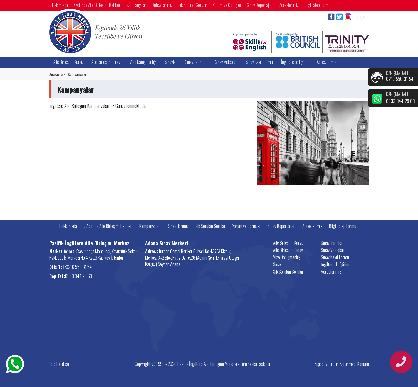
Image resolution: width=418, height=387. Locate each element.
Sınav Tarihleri (196, 62)
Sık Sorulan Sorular (192, 5)
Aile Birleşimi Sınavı (106, 62)
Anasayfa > (57, 74)
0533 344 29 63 (400, 101)
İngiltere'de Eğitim (294, 62)
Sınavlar (171, 62)
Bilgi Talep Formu (317, 5)
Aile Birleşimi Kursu (68, 62)
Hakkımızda (59, 5)
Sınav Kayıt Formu (259, 62)
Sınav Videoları (226, 62)
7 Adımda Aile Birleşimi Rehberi (97, 5)
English (362, 16)
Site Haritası (59, 364)
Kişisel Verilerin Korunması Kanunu (342, 364)
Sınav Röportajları (260, 5)
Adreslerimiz (289, 5)
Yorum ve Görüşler (227, 5)
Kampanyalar (136, 5)
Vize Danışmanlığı (143, 62)
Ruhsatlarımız (162, 5)
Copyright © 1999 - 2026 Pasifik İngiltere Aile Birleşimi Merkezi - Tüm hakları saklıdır (203, 364)
